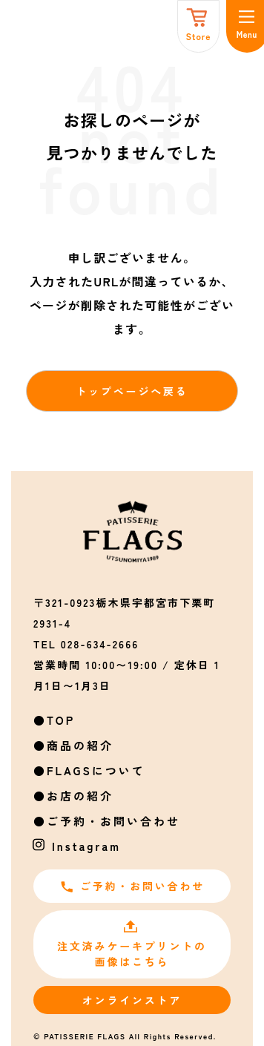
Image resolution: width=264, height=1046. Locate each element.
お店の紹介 (80, 795)
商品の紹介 (80, 745)
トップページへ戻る (132, 391)
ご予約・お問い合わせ (113, 821)
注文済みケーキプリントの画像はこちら (132, 944)
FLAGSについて (96, 770)
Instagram (86, 846)
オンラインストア (132, 1000)
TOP (61, 720)
